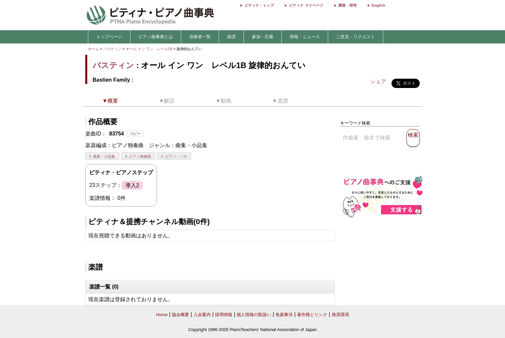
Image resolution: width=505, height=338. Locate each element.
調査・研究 (347, 5)
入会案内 (202, 314)
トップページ (109, 36)
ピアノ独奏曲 (140, 156)
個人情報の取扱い (254, 314)
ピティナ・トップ (259, 5)
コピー (135, 133)
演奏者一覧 (200, 36)
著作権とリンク (312, 314)
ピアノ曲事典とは (155, 36)
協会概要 (180, 314)
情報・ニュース (305, 36)
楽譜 (231, 36)
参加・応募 (262, 36)
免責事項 (284, 314)
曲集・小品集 (104, 156)
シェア (378, 81)
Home (162, 314)
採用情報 (223, 314)
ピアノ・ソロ (176, 156)
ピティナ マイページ (306, 5)
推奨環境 (340, 314)
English (378, 5)
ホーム (93, 49)
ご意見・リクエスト (355, 36)
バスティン (112, 49)
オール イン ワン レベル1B (150, 49)
